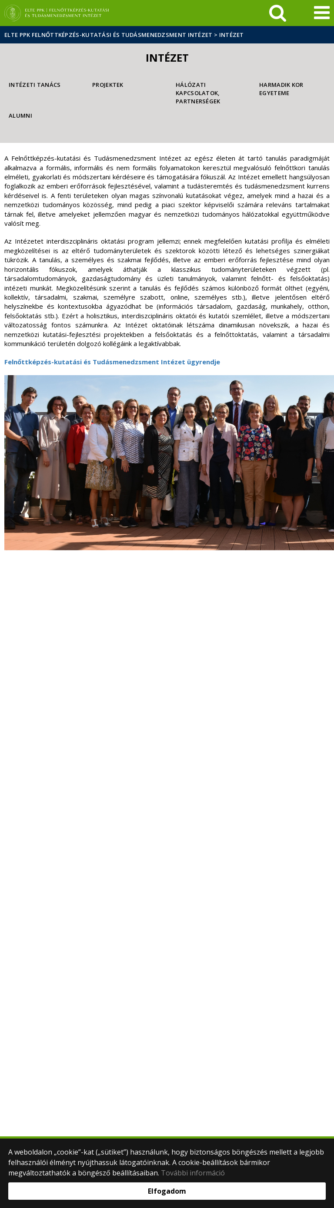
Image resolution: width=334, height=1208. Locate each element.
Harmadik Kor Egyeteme (281, 89)
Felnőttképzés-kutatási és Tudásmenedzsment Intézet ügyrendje (112, 361)
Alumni (20, 115)
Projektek (108, 85)
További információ (193, 1173)
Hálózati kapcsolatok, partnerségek (198, 93)
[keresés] (277, 13)
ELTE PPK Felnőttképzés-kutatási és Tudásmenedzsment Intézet (108, 35)
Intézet (231, 35)
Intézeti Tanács (35, 85)
